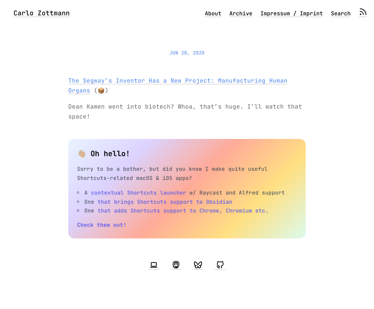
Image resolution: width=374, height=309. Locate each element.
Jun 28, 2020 (187, 53)
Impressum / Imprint (291, 13)
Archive (240, 13)
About (213, 13)
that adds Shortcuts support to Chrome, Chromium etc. (183, 210)
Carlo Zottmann (42, 13)
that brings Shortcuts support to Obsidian (165, 201)
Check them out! (101, 224)
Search (341, 13)
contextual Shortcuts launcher (138, 192)
